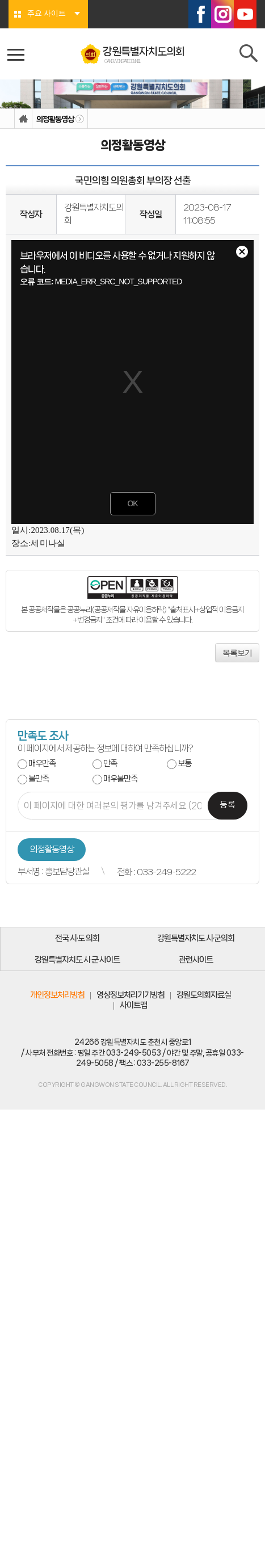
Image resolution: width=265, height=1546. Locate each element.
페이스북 (199, 14)
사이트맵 (133, 1005)
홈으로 (23, 119)
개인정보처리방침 (57, 994)
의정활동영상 (55, 119)
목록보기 (237, 652)
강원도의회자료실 (203, 994)
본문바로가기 (0, 0)
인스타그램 (222, 14)
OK (132, 503)
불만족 (38, 779)
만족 (110, 763)
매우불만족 (120, 779)
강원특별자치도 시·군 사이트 (77, 959)
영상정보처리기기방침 (130, 994)
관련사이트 (196, 959)
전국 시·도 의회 (77, 938)
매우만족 (42, 763)
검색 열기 (249, 55)
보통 (184, 763)
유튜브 (245, 14)
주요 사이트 (46, 14)
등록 (227, 805)
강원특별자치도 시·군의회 (195, 938)
